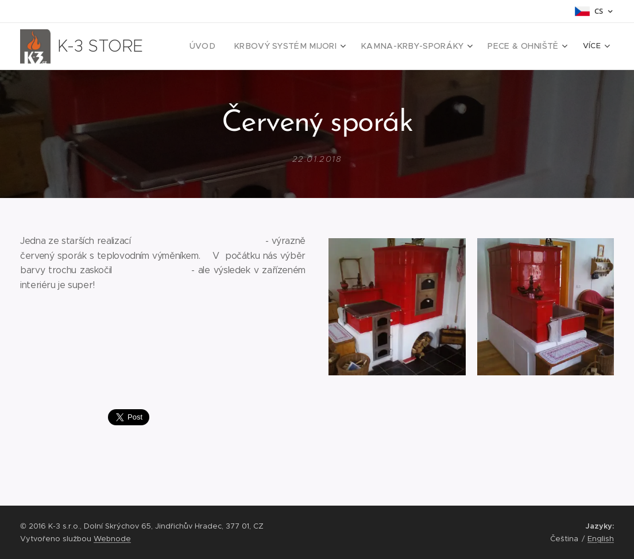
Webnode (112, 539)
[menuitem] (228, 46)
